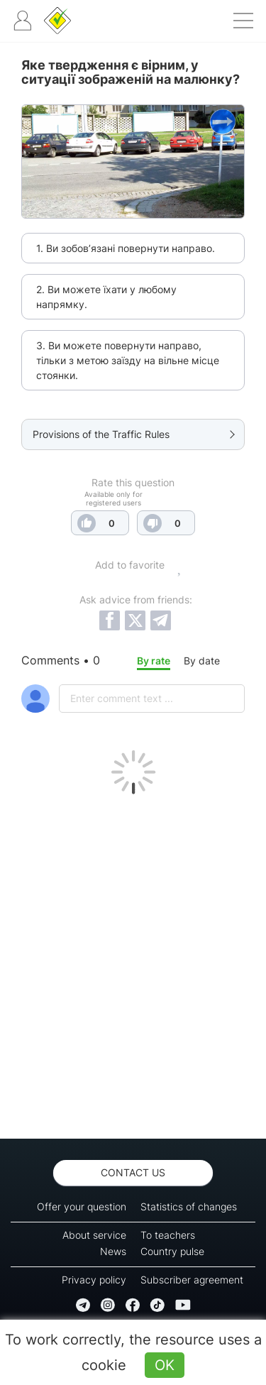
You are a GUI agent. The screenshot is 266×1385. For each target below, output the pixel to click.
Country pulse (172, 1251)
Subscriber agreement (191, 1279)
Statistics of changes (188, 1206)
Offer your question (81, 1206)
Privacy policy (94, 1279)
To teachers (167, 1235)
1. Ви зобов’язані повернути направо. (125, 248)
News (113, 1251)
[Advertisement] (133, 963)
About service (94, 1235)
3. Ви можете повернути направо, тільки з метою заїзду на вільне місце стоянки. (127, 360)
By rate (153, 661)
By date (202, 661)
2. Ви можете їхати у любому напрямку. (106, 296)
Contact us (133, 1172)
